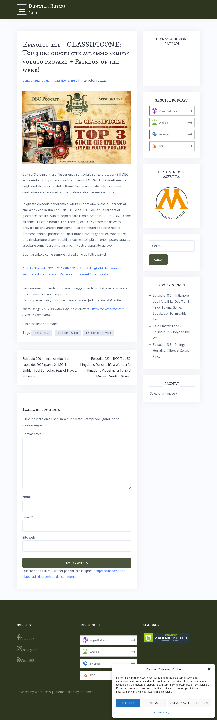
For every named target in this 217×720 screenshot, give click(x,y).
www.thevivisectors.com (108, 309)
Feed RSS (26, 660)
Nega (154, 703)
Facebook (25, 638)
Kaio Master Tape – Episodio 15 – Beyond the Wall (171, 332)
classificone (41, 332)
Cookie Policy (161, 712)
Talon (70, 692)
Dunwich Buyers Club (46, 9)
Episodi (75, 80)
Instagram (27, 649)
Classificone (61, 80)
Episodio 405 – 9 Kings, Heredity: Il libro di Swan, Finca (171, 351)
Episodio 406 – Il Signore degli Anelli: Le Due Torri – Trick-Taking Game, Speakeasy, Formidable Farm (172, 308)
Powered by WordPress (34, 692)
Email (27, 517)
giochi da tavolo (67, 332)
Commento (31, 434)
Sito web (28, 537)
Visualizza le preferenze (189, 703)
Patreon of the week (98, 332)
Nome (28, 497)
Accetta (128, 703)
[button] (209, 669)
